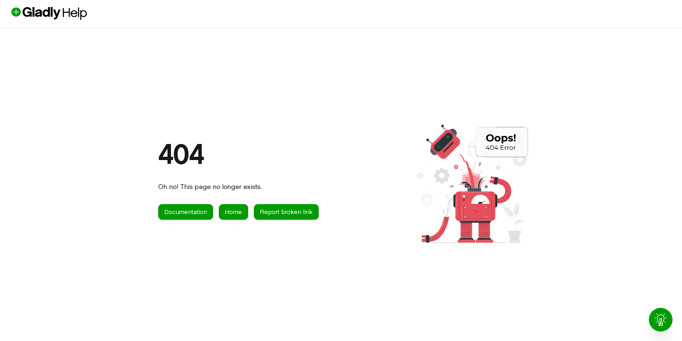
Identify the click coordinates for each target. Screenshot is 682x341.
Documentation (185, 212)
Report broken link (286, 212)
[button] (64, 13)
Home (233, 212)
